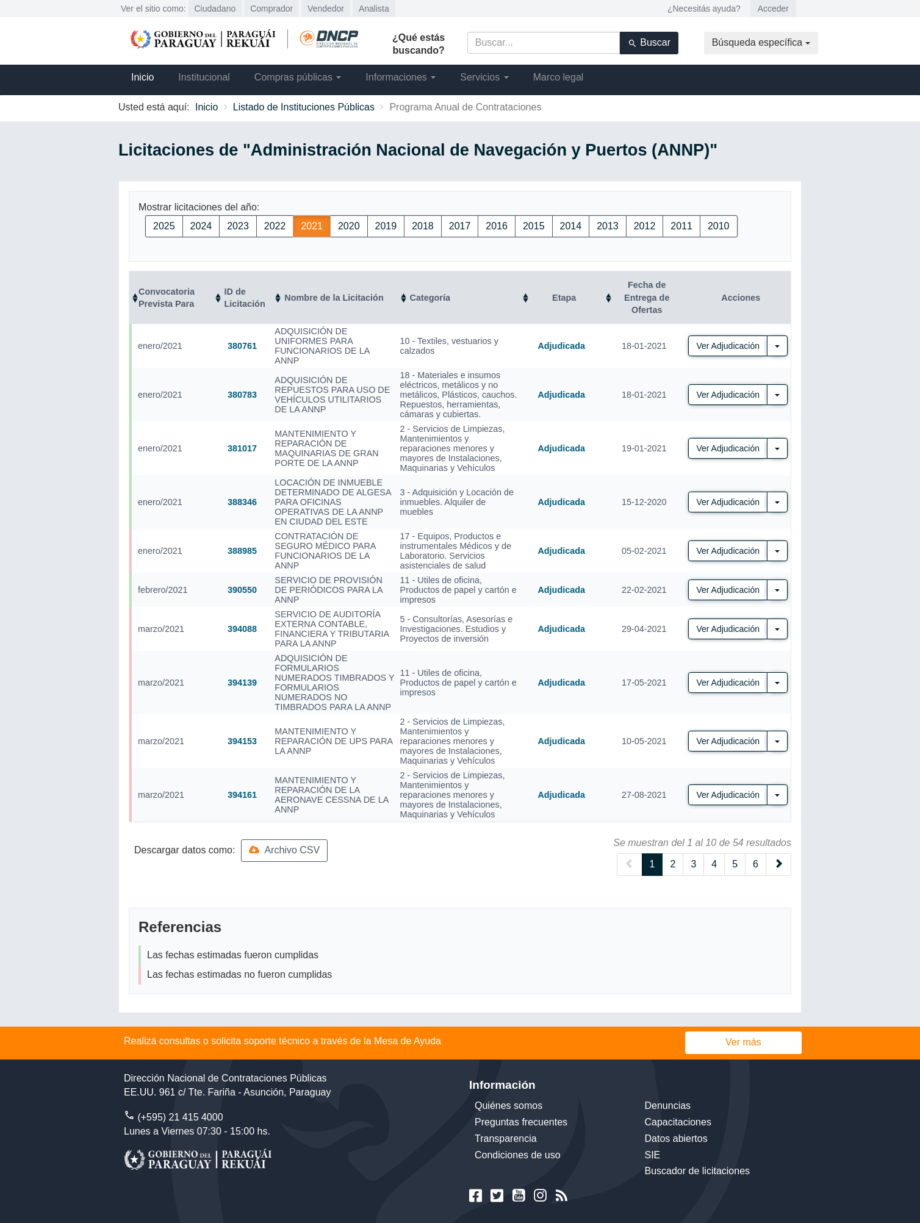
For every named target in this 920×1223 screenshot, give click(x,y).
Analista (374, 8)
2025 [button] (164, 226)
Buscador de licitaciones (697, 1171)
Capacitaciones (678, 1122)
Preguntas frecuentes (521, 1122)
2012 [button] (645, 226)
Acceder (773, 8)
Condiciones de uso (518, 1155)
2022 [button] (275, 226)
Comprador (271, 8)
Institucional (204, 77)
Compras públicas (298, 77)
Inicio (142, 77)
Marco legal (558, 77)
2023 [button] (238, 226)
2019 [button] (386, 226)
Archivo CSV (284, 850)
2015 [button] (534, 226)
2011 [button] (681, 226)
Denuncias (668, 1105)
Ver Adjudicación (728, 346)
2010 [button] (719, 226)
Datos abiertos (676, 1138)
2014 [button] (571, 226)
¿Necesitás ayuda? (704, 8)
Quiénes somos (508, 1105)
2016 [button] (497, 226)
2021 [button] (312, 226)
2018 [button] (423, 226)
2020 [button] (349, 226)
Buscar (649, 42)
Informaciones (400, 77)
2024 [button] (201, 226)
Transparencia (506, 1138)
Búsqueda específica (761, 42)
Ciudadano (215, 8)
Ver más (743, 1042)
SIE (653, 1155)
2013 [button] (608, 226)
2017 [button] (460, 226)
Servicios (484, 77)
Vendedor (325, 8)
